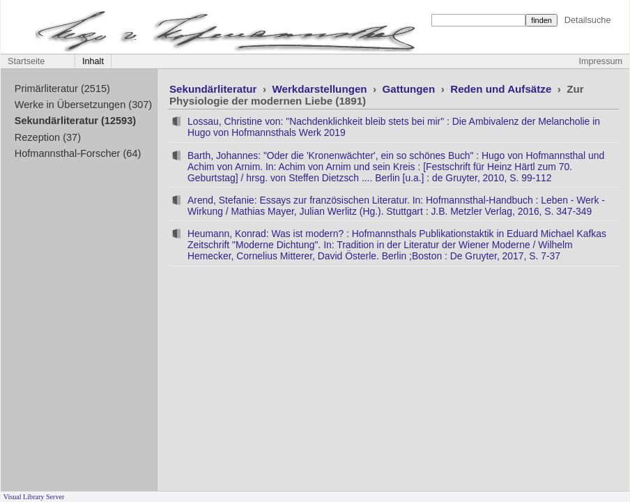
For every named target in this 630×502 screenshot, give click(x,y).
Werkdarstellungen (320, 89)
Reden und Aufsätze (502, 89)
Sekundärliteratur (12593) (75, 120)
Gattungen (410, 89)
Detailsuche (587, 20)
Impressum (600, 61)
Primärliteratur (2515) (62, 88)
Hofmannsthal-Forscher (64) (78, 153)
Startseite (26, 61)
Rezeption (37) (48, 137)
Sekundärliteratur (214, 89)
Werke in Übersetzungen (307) (83, 104)
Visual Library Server (34, 497)
